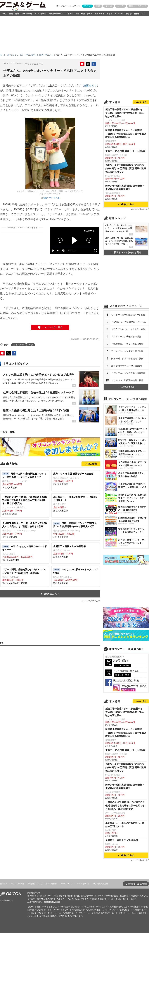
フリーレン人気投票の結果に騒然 (127, 380)
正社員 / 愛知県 (75, 478)
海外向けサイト (83, 884)
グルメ (90, 14)
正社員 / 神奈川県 (24, 553)
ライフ (109, 14)
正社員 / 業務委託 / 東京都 (24, 576)
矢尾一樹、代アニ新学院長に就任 (127, 358)
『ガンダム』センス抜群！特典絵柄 (128, 373)
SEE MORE (89, 231)
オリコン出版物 (17, 884)
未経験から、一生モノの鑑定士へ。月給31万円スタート (124, 825)
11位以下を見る (126, 387)
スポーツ (69, 14)
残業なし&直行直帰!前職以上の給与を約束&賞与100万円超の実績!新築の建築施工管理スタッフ (125, 168)
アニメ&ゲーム (40, 14)
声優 (98, 6)
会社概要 (3, 884)
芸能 (11, 14)
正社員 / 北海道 (24, 505)
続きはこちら (52, 593)
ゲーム (120, 6)
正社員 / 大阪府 (24, 480)
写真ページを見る (51, 197)
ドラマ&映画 (26, 14)
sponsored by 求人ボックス (91, 601)
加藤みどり (90, 85)
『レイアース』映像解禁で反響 (126, 336)
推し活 (129, 14)
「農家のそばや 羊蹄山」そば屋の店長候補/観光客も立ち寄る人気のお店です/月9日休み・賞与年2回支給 (125, 805)
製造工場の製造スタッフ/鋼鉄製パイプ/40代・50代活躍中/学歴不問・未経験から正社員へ (124, 113)
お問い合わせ (51, 884)
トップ (4, 14)
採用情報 (131, 884)
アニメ (87, 6)
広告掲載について (35, 884)
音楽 (17, 14)
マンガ (109, 6)
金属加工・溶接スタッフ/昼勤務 (121, 840)
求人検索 (92, 463)
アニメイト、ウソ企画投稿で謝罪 (127, 351)
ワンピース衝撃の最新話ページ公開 (128, 314)
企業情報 (143, 884)
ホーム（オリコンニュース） (12, 55)
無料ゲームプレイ (137, 6)
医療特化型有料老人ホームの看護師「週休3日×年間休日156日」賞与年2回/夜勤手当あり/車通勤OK (125, 134)
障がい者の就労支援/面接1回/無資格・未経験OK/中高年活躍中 (124, 187)
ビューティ (99, 14)
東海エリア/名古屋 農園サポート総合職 (125, 151)
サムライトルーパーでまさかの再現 (128, 329)
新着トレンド (139, 14)
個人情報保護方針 (100, 884)
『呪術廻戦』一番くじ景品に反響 (127, 344)
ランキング (119, 14)
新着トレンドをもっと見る (126, 252)
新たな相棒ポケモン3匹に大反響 (126, 366)
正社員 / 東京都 (75, 503)
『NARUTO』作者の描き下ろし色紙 (128, 322)
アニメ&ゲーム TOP (34, 55)
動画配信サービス (56, 14)
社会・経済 (80, 14)
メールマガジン (66, 884)
